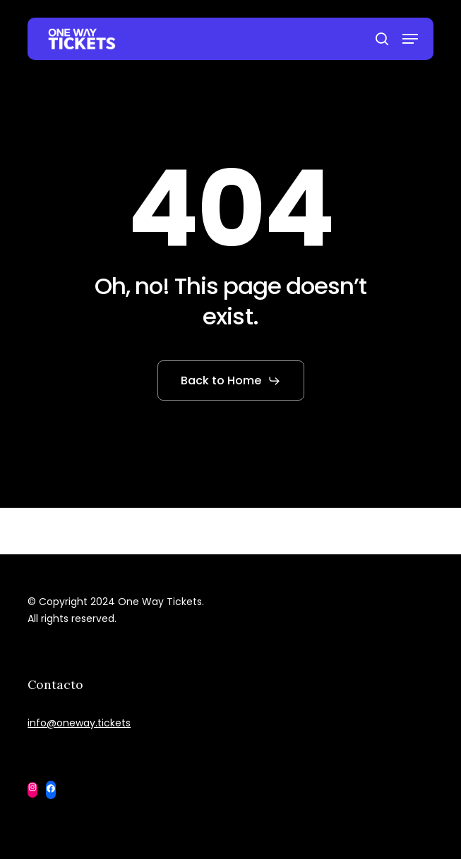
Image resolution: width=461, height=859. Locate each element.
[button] (410, 39)
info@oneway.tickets (79, 723)
